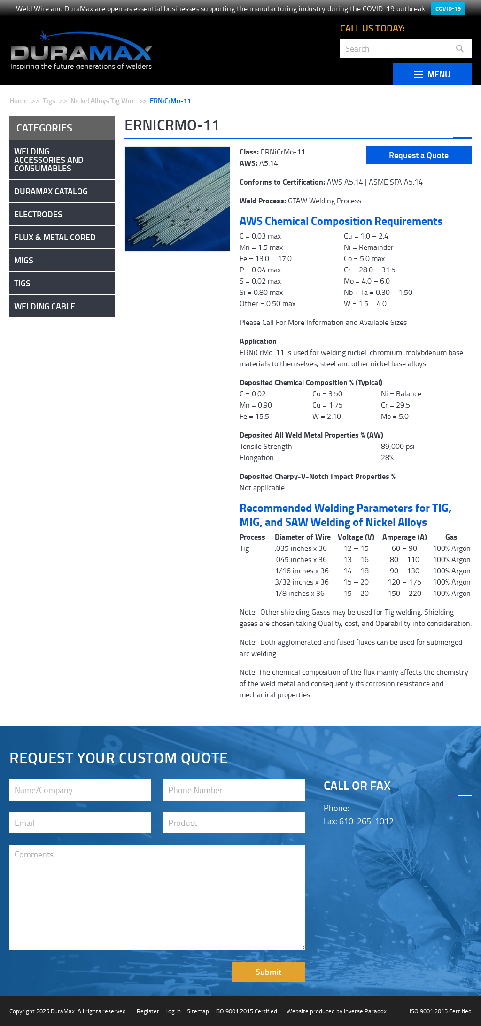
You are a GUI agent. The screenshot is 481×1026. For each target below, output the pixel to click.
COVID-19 (448, 8)
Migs (23, 260)
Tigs (49, 100)
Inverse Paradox (365, 1011)
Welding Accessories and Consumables (49, 159)
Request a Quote (419, 155)
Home (18, 100)
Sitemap (198, 1011)
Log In (173, 1011)
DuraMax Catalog (51, 191)
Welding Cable (44, 306)
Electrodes (38, 214)
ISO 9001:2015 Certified (246, 1011)
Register (148, 1011)
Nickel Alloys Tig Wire (103, 100)
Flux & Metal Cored (55, 237)
